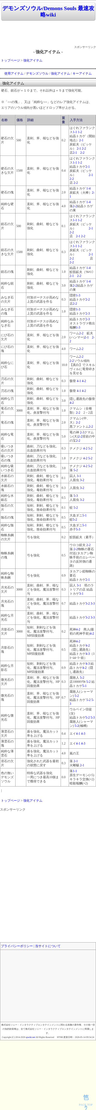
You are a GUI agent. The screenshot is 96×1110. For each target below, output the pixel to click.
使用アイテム (13, 73)
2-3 (88, 313)
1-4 (88, 188)
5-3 (76, 495)
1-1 (75, 132)
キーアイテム (82, 73)
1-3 (78, 295)
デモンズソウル (37, 73)
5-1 (84, 515)
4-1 (79, 381)
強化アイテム (32, 60)
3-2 (82, 480)
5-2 (90, 448)
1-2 (80, 132)
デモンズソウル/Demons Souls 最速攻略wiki (48, 11)
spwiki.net (30, 1037)
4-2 (84, 381)
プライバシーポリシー (17, 946)
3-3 (93, 603)
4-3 (88, 653)
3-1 (79, 476)
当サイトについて (48, 946)
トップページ (10, 60)
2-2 (84, 148)
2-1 (81, 140)
